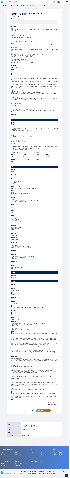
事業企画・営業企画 (25, 423)
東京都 (23, 432)
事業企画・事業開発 (34, 423)
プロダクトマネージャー (35, 426)
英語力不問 (28, 435)
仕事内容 (15, 22)
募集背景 (21, 22)
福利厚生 (47, 22)
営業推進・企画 (33, 424)
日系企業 (23, 435)
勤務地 (41, 22)
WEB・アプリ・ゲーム (26, 426)
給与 (34, 22)
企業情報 (54, 22)
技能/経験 (28, 22)
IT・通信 (23, 429)
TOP (67, 476)
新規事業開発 (32, 425)
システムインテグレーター (31, 429)
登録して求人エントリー (43, 410)
